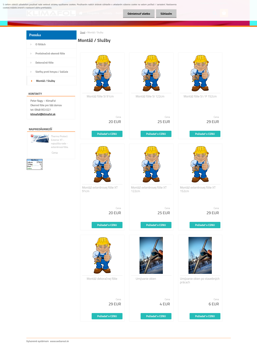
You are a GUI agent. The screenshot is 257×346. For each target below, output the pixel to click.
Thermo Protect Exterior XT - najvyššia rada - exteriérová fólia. (59, 141)
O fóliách (41, 44)
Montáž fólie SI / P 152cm (200, 96)
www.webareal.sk (59, 341)
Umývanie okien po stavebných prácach (200, 280)
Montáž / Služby (45, 81)
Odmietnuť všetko (139, 13)
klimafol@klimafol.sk (43, 114)
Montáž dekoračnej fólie (102, 278)
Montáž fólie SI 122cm (150, 96)
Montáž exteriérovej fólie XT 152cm (198, 189)
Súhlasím (166, 13)
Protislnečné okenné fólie (50, 53)
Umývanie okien (146, 278)
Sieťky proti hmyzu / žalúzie (52, 72)
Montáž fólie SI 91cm (100, 96)
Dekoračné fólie (45, 63)
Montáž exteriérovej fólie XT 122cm (149, 189)
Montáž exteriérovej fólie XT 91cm (100, 189)
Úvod (82, 32)
